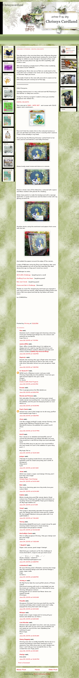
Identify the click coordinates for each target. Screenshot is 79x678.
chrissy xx (23, 580)
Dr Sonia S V (24, 371)
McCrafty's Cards (26, 533)
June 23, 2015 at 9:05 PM (29, 405)
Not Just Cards (22, 282)
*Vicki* (22, 508)
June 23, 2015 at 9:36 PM (29, 415)
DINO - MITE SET (33, 105)
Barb (21, 485)
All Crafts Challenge (24, 275)
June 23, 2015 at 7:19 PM (29, 340)
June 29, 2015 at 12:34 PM (29, 659)
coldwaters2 (24, 565)
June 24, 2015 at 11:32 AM (29, 541)
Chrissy (69, 48)
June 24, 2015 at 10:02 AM (30, 530)
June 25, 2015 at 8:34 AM (29, 619)
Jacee (21, 471)
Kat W (22, 434)
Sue (21, 330)
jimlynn (22, 456)
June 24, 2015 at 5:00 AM (29, 481)
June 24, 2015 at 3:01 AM (29, 468)
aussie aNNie (24, 344)
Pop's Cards (24, 409)
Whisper (22, 612)
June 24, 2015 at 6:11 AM (29, 505)
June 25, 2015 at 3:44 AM (29, 609)
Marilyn (22, 654)
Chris (21, 419)
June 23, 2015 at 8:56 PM (29, 392)
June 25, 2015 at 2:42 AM (29, 597)
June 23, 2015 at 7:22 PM (29, 354)
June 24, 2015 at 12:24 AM (29, 453)
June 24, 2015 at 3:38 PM (29, 562)
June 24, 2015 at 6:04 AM (29, 491)
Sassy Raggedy (25, 639)
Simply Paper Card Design (28, 479)
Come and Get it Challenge (26, 285)
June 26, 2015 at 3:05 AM (29, 636)
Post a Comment (24, 662)
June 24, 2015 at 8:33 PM (29, 577)
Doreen (22, 387)
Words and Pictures (26, 396)
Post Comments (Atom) (42, 674)
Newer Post (21, 669)
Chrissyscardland (13, 5)
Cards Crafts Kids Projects (29, 381)
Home (37, 669)
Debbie (22, 495)
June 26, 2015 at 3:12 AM (29, 651)
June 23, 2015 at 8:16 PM (29, 384)
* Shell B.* (23, 545)
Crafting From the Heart (25, 278)
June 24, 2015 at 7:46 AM (29, 518)
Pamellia (22, 601)
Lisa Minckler (24, 622)
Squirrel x (23, 357)
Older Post (53, 669)
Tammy (22, 521)
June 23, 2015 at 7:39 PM (29, 367)
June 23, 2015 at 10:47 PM (29, 431)
